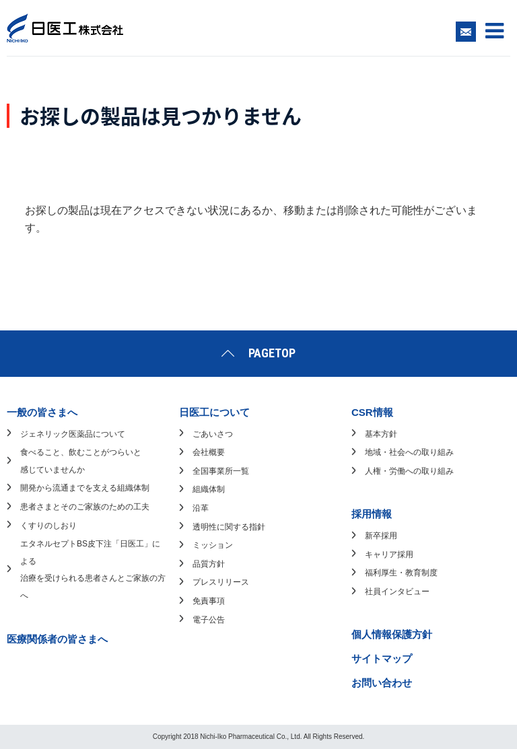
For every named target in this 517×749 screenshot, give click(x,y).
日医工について (214, 412)
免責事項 (209, 601)
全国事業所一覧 (221, 471)
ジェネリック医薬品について (72, 434)
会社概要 (209, 452)
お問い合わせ (381, 682)
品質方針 (209, 564)
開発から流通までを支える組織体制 (84, 488)
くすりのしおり (48, 525)
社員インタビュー (397, 591)
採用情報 (371, 514)
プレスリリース (221, 582)
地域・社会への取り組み (409, 452)
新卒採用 (381, 535)
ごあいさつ (213, 434)
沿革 (201, 508)
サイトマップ (381, 658)
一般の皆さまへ (42, 412)
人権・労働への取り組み (409, 471)
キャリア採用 (389, 554)
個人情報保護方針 (391, 634)
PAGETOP (272, 353)
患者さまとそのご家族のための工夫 (84, 506)
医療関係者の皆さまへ (57, 639)
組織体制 (209, 489)
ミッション (213, 545)
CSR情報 (372, 412)
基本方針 (381, 434)
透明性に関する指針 (229, 527)
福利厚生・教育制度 (401, 572)
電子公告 (209, 620)
